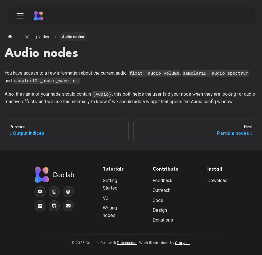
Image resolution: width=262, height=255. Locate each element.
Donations (163, 220)
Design (160, 210)
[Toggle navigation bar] (20, 16)
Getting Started (110, 184)
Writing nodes (110, 211)
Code (158, 200)
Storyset (182, 242)
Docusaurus (127, 242)
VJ (105, 198)
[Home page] (10, 36)
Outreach (161, 190)
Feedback (162, 180)
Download (217, 180)
